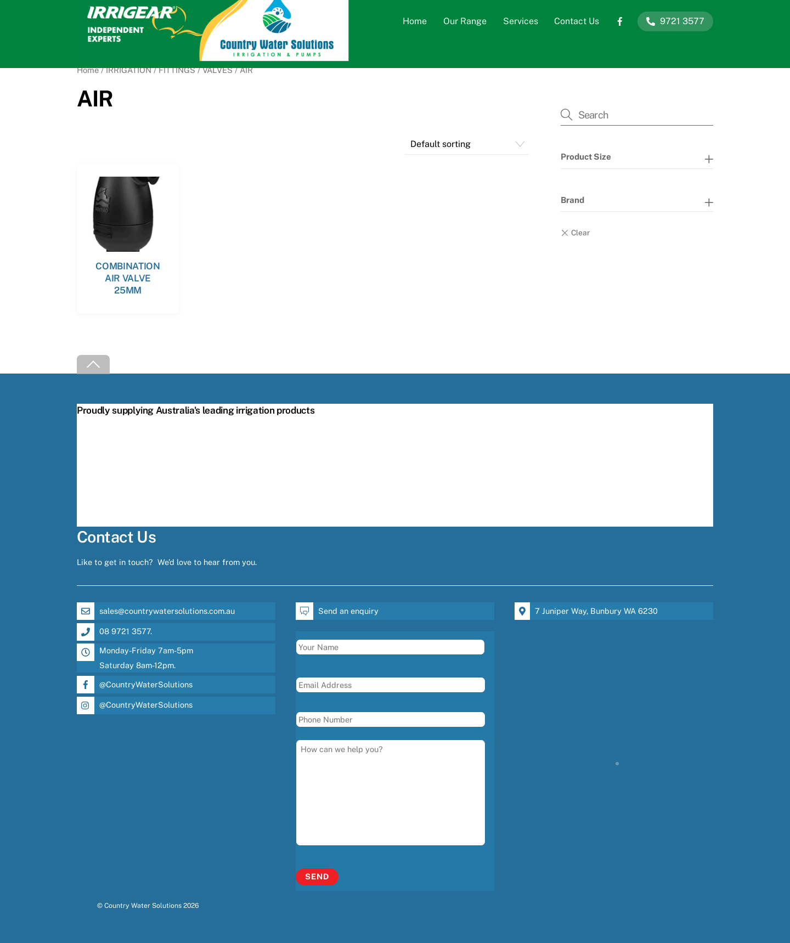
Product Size (586, 156)
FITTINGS (177, 70)
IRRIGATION (128, 70)
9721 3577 (675, 21)
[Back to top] (93, 364)
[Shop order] (467, 144)
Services (520, 21)
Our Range (465, 21)
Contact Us (576, 21)
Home (415, 21)
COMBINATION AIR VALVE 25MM (127, 278)
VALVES (217, 70)
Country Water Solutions (143, 905)
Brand (572, 200)
